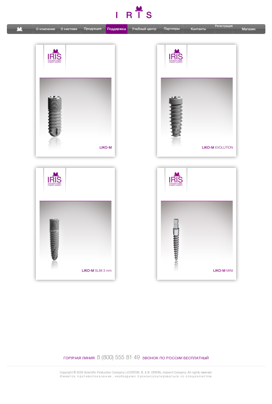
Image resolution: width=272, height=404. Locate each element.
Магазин (246, 29)
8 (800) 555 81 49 (118, 357)
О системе (69, 29)
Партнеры (172, 29)
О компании (45, 29)
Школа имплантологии (144, 29)
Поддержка (117, 29)
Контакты (199, 29)
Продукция (93, 29)
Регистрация (224, 26)
